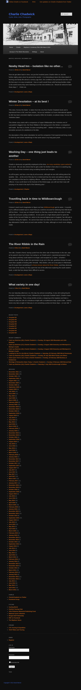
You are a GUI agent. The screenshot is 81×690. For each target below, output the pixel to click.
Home (11, 47)
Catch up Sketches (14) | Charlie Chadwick (22, 364)
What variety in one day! (24, 284)
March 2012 (12, 589)
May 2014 (12, 552)
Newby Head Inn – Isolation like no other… (36, 66)
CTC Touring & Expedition (17, 627)
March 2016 (12, 505)
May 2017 (12, 474)
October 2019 (13, 411)
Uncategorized (18, 92)
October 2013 (13, 568)
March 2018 (12, 452)
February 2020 (13, 402)
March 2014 (12, 557)
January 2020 (13, 404)
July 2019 (12, 417)
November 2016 (14, 487)
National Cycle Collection (17, 613)
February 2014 (13, 559)
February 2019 (13, 428)
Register (11, 640)
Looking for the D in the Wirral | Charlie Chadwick (24, 353)
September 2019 (14, 413)
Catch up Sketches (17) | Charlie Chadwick (22, 344)
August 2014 (13, 546)
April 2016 (12, 502)
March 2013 (12, 570)
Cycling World (13, 607)
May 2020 (12, 396)
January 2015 (13, 535)
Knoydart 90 (13, 319)
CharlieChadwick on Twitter (17, 597)
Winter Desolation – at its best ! (29, 101)
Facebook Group (14, 599)
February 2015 (13, 533)
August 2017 (13, 467)
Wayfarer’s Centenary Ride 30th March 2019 (37, 47)
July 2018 (12, 443)
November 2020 (14, 383)
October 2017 (13, 463)
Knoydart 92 (13, 317)
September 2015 (14, 518)
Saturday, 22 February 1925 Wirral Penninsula (57, 353)
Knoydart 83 (13, 333)
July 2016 (12, 496)
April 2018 (12, 450)
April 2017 (12, 476)
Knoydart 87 (13, 326)
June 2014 (12, 550)
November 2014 (14, 539)
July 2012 (12, 581)
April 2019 (12, 424)
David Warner (26, 70)
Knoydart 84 (13, 330)
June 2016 (12, 498)
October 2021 (13, 376)
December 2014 (14, 537)
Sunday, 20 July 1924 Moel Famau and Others (52, 355)
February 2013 (13, 572)
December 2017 (14, 459)
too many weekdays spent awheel (58, 164)
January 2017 (13, 483)
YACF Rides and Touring (16, 630)
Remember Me (14, 662)
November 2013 (14, 565)
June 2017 (12, 472)
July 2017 (12, 470)
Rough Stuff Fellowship (16, 615)
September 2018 (14, 439)
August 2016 (13, 494)
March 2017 (12, 478)
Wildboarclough (49, 207)
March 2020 (12, 400)
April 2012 (12, 587)
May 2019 (12, 422)
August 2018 (13, 441)
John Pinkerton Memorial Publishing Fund (22, 611)
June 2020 (12, 393)
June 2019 (12, 420)
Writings (34, 52)
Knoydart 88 (13, 324)
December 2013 (14, 563)
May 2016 (12, 500)
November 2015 (14, 513)
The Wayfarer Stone (15, 620)
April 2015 (12, 528)
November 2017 (14, 461)
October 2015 (13, 515)
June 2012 (12, 583)
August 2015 (13, 520)
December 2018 (14, 433)
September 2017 (14, 465)
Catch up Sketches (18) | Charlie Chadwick (22, 340)
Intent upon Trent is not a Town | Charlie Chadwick (25, 357)
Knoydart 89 (13, 322)
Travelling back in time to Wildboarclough (35, 198)
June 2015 (12, 524)
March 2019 (12, 426)
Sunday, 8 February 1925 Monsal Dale (59, 362)
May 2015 (12, 526)
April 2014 (12, 555)
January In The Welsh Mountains (19, 52)
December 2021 (14, 372)
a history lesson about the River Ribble (45, 265)
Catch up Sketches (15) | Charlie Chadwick (22, 355)
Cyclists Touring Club (16, 609)
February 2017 (13, 480)
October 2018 (13, 437)
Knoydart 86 (13, 328)
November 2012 (14, 579)
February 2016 (13, 507)
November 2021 (14, 374)
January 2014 (13, 561)
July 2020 (12, 391)
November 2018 (14, 435)
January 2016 (13, 509)
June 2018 (12, 446)
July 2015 (12, 522)
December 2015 (14, 511)
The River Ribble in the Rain (26, 244)
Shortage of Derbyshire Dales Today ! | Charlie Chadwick (27, 362)
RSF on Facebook (14, 618)
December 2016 (14, 485)
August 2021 (13, 380)
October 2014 (13, 542)
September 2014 (14, 544)
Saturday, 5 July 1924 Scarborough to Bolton (52, 364)
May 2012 (12, 585)
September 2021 (14, 378)
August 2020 (13, 389)
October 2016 (13, 489)
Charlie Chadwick (22, 14)
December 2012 (14, 576)
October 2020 (13, 385)
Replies (26, 189)
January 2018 (13, 457)
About (42, 52)
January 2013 (13, 574)
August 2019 (13, 415)
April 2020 (12, 398)
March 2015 (12, 531)
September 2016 (14, 491)
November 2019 (14, 409)
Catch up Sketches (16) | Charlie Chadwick (22, 349)
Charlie (18, 47)
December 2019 (14, 406)
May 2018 (12, 448)
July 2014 (12, 548)
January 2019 (13, 430)
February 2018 (13, 454)
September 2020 (14, 387)
